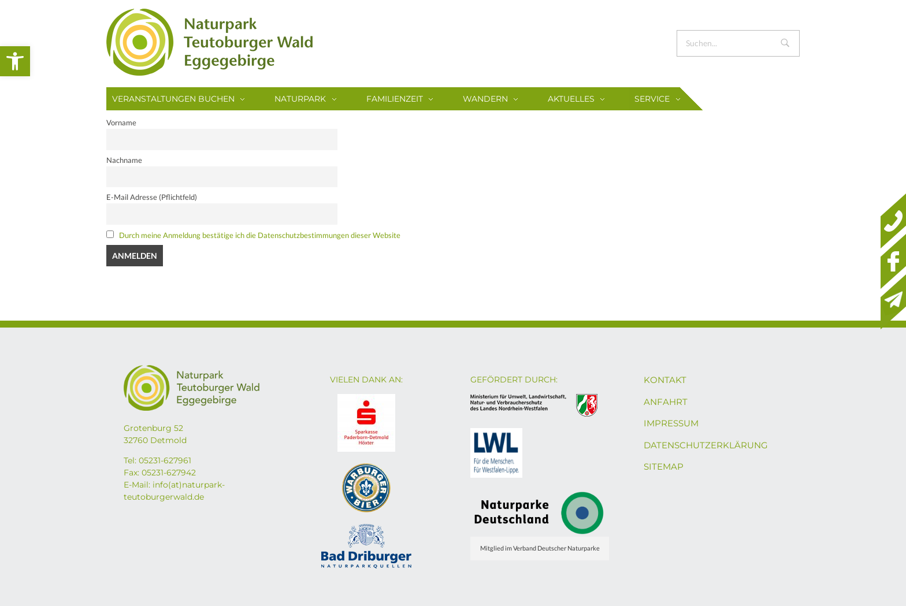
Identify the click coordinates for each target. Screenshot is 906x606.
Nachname (124, 160)
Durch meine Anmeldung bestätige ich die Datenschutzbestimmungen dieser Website (259, 235)
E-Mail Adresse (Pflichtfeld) (151, 197)
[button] (15, 61)
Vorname (121, 122)
